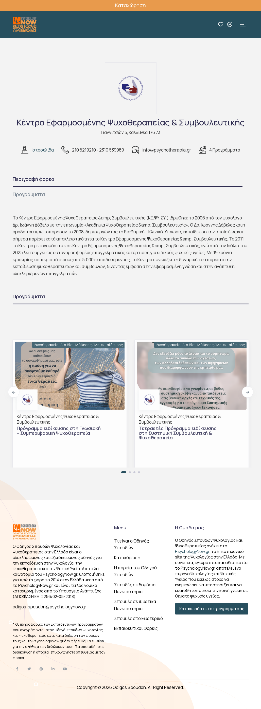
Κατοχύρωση (127, 558)
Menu (120, 527)
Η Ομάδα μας (189, 527)
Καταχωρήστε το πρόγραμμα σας (211, 608)
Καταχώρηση (130, 5)
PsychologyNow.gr (192, 551)
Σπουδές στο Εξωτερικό (138, 618)
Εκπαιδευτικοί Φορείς (136, 628)
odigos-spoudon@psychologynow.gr (49, 607)
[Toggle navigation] (243, 24)
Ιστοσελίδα (42, 150)
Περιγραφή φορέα (33, 179)
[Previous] (13, 392)
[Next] (247, 392)
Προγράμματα (29, 194)
